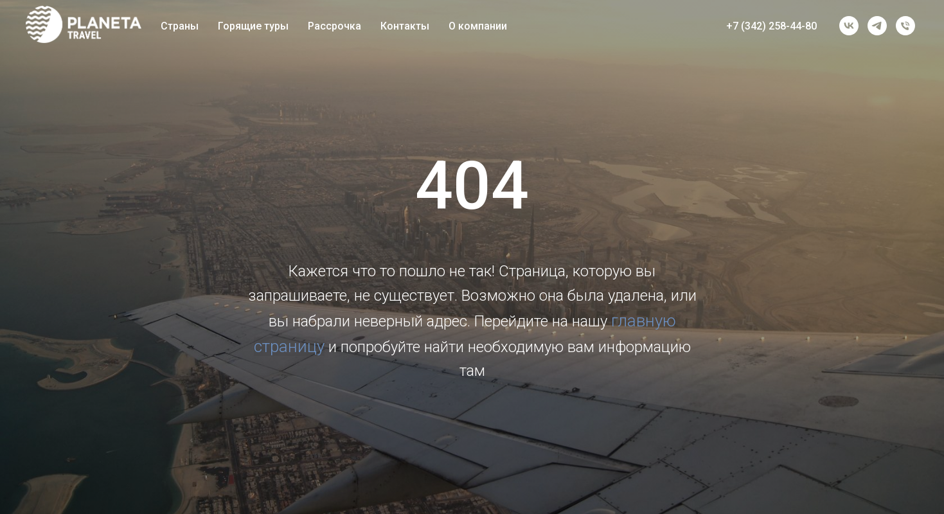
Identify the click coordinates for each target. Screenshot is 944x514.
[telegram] (877, 25)
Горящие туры (253, 26)
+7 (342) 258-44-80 (771, 26)
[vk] (849, 25)
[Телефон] (905, 25)
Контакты (404, 26)
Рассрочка (334, 26)
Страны (180, 26)
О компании (478, 26)
